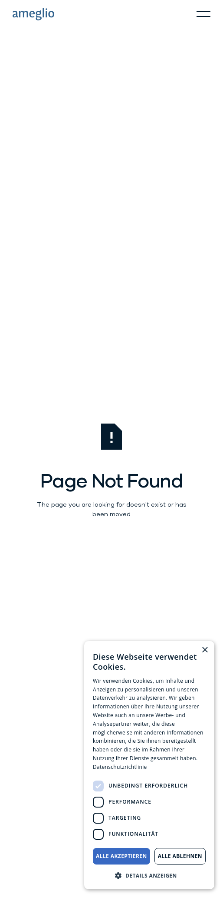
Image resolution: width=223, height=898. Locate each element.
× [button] (204, 650)
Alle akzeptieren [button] (121, 856)
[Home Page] (33, 14)
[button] (203, 14)
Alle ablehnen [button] (180, 856)
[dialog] (149, 765)
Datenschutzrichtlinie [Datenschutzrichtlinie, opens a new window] (120, 767)
